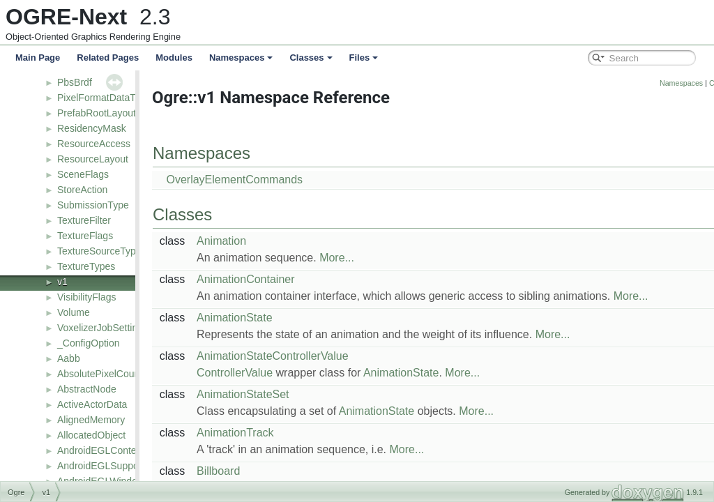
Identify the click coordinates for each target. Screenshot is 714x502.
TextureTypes (86, 266)
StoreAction (82, 189)
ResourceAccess (93, 143)
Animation (256, 241)
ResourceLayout (92, 159)
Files (364, 57)
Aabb (68, 358)
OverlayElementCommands (269, 179)
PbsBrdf (74, 82)
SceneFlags (83, 174)
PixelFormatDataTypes (106, 97)
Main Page (37, 57)
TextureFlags (85, 235)
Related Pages (108, 57)
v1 (62, 281)
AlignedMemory (91, 419)
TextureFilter (84, 220)
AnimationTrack (270, 433)
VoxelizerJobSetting (100, 327)
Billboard (253, 471)
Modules (173, 57)
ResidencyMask (91, 128)
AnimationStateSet (277, 394)
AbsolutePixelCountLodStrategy (126, 373)
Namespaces (241, 57)
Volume (73, 312)
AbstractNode (86, 389)
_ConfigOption (88, 343)
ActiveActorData (92, 404)
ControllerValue (269, 373)
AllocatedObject (91, 435)
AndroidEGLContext (100, 450)
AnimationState (269, 318)
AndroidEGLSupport (100, 465)
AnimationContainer (280, 279)
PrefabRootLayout (96, 113)
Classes (310, 57)
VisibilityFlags (86, 297)
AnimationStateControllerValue (307, 356)
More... (371, 258)
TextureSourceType (99, 251)
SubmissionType (93, 205)
